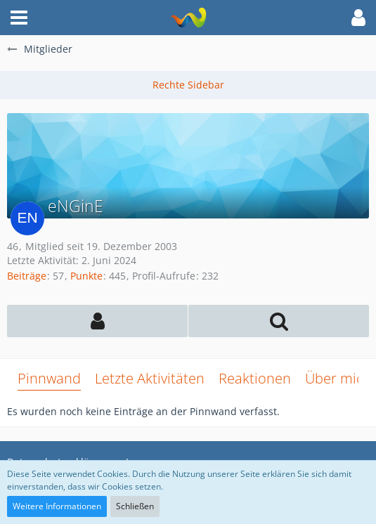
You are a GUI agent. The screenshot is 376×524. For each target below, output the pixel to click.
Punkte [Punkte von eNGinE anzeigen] (86, 275)
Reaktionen (255, 378)
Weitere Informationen (57, 506)
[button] (19, 17)
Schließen (135, 506)
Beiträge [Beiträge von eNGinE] (26, 275)
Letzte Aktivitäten (150, 378)
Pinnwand (49, 378)
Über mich (338, 378)
